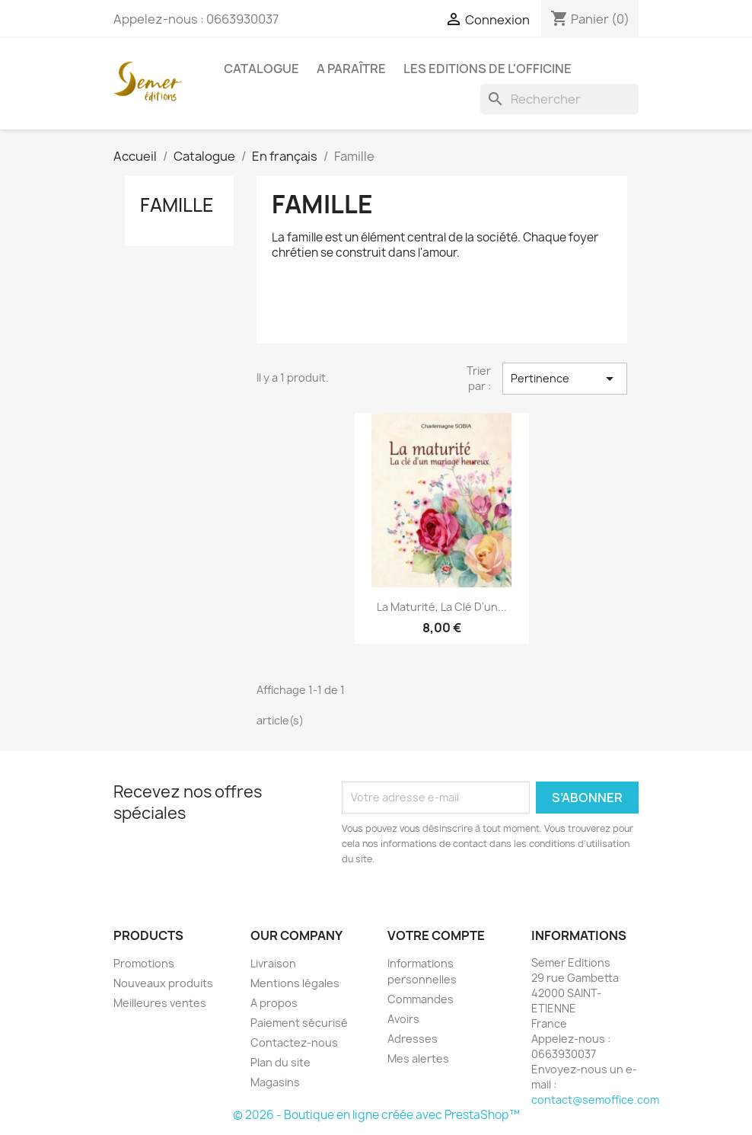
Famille (177, 205)
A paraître (351, 68)
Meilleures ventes (159, 1003)
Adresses (412, 1038)
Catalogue (261, 68)
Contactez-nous (294, 1042)
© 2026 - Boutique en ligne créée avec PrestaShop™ (376, 1115)
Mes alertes (418, 1058)
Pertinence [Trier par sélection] (565, 378)
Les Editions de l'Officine (487, 68)
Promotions (143, 963)
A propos (274, 1003)
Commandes (420, 999)
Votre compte (436, 935)
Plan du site (280, 1062)
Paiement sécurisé (299, 1022)
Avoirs (403, 1019)
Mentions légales (294, 983)
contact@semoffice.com (595, 1099)
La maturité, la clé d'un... (442, 606)
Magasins (275, 1082)
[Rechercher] (559, 99)
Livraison (273, 963)
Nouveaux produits (163, 983)
